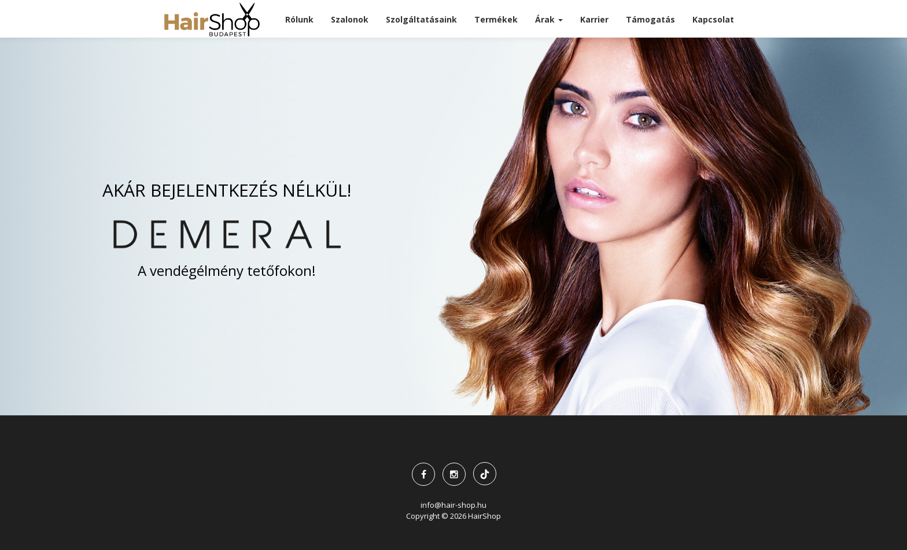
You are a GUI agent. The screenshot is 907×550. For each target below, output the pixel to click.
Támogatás (650, 19)
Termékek (496, 19)
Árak (549, 19)
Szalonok (349, 19)
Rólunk (299, 19)
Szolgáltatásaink (421, 19)
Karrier (594, 19)
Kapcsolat (713, 19)
